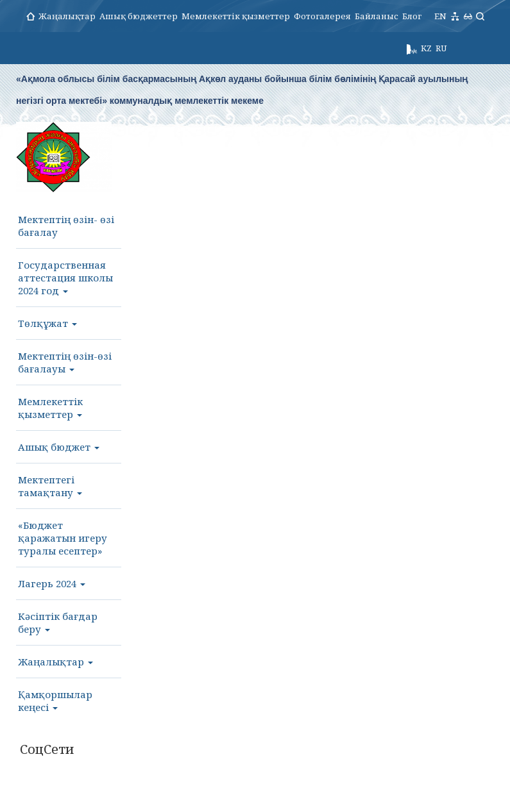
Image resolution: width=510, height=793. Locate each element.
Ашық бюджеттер (138, 16)
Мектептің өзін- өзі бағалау (66, 225)
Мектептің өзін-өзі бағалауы (65, 362)
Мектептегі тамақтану (50, 486)
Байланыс (376, 16)
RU (441, 48)
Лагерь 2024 (51, 583)
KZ (426, 48)
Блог (411, 16)
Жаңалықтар (67, 16)
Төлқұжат (47, 323)
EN (440, 16)
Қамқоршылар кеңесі (55, 701)
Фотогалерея (322, 16)
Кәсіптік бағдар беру (58, 622)
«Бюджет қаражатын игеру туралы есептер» (62, 538)
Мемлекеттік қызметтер (236, 16)
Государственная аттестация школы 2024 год (65, 277)
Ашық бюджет (58, 446)
